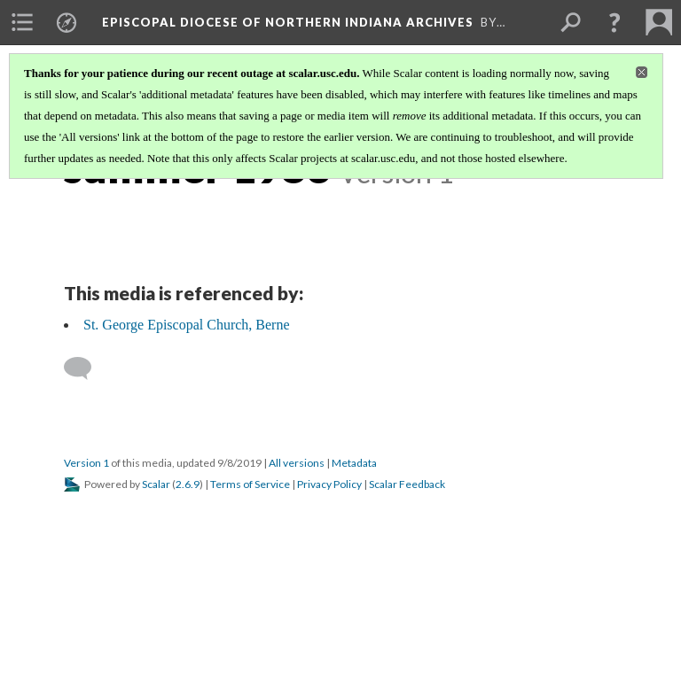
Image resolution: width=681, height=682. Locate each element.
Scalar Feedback (407, 484)
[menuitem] (22, 22)
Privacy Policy (329, 484)
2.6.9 (188, 484)
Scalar (156, 484)
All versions (297, 462)
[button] (614, 22)
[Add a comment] (85, 368)
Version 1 (86, 462)
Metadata (354, 462)
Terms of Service (250, 484)
